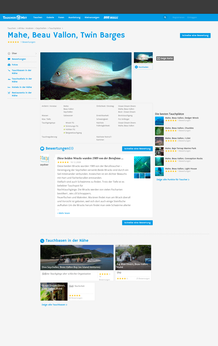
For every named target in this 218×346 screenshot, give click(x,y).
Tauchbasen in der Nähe (21, 72)
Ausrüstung (74, 17)
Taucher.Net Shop (209, 17)
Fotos (15, 64)
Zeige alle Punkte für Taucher (172, 179)
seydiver (44, 164)
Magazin (111, 17)
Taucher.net (15, 17)
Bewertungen (19, 59)
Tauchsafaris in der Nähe (22, 80)
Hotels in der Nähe (22, 87)
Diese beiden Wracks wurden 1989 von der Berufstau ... (90, 158)
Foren (61, 17)
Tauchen (37, 17)
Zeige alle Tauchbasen (53, 304)
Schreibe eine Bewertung (195, 35)
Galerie (50, 17)
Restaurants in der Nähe (21, 94)
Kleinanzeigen (92, 17)
